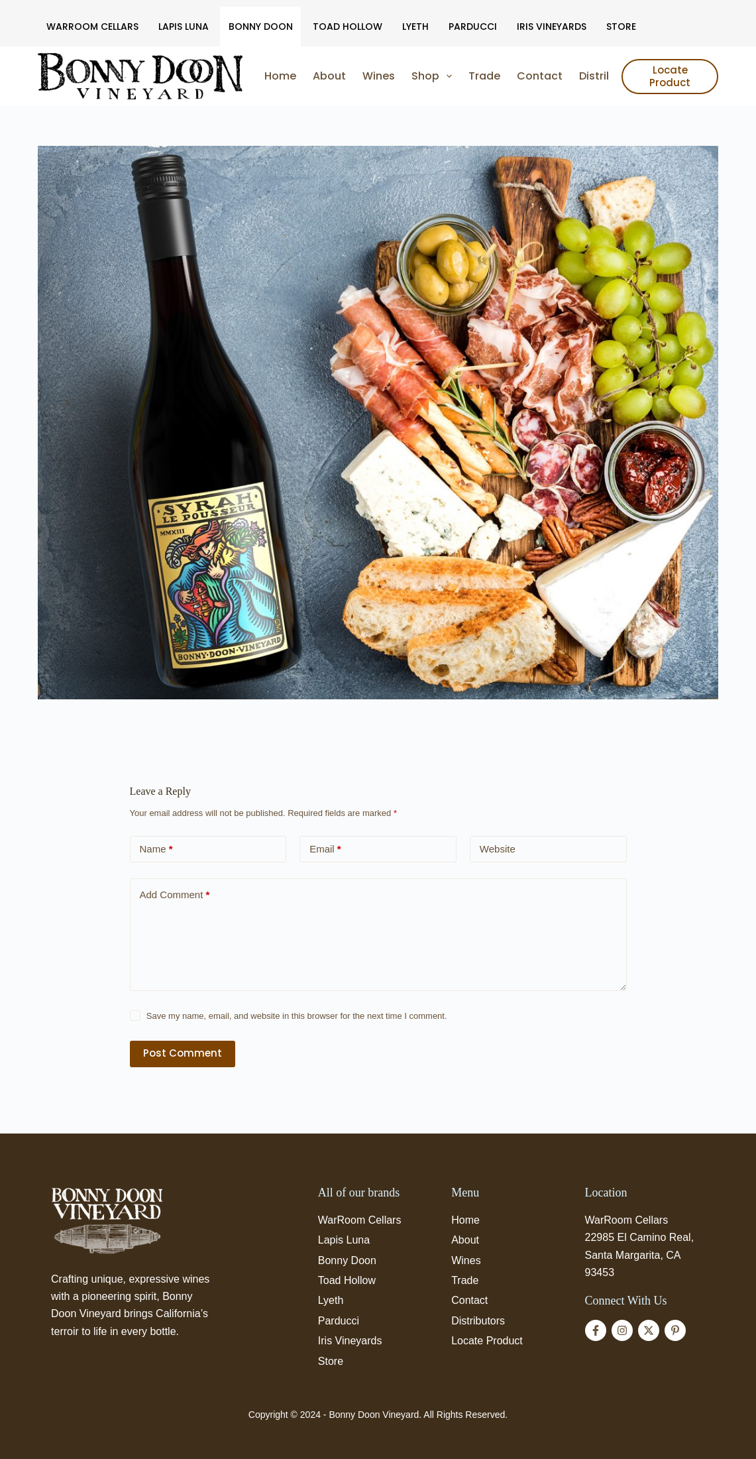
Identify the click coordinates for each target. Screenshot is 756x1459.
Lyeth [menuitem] (415, 26)
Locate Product (669, 76)
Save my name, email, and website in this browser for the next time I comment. (296, 1016)
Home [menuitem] (280, 76)
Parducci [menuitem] (473, 26)
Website (497, 848)
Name (156, 849)
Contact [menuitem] (540, 76)
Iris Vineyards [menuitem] (551, 26)
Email (325, 849)
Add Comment (175, 895)
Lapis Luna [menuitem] (183, 26)
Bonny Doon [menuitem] (261, 26)
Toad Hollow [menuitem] (347, 26)
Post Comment (182, 1053)
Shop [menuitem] (434, 76)
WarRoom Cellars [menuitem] (92, 26)
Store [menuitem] (621, 26)
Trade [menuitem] (484, 76)
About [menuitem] (329, 76)
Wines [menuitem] (378, 76)
